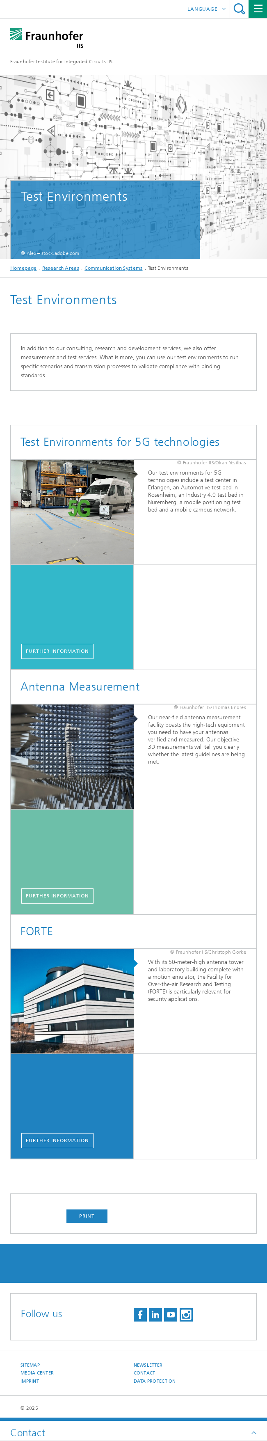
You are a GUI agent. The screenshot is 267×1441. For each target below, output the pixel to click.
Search (239, 9)
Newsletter (148, 1365)
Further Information (57, 651)
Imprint (30, 1381)
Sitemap (30, 1365)
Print (87, 1216)
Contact (144, 1373)
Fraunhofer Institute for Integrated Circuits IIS (61, 61)
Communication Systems (113, 268)
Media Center (37, 1373)
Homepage (23, 268)
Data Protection (155, 1381)
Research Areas (60, 268)
